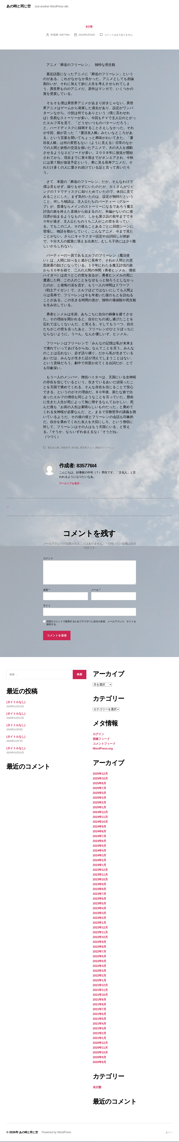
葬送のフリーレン (108, 448)
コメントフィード (104, 744)
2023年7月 (99, 894)
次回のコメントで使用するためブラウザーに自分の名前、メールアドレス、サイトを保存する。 (91, 623)
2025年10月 (100, 779)
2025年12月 (100, 774)
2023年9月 (99, 884)
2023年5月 (99, 904)
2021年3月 (99, 1029)
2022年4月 (99, 966)
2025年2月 (99, 803)
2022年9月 (99, 942)
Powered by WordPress (57, 1132)
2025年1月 (99, 808)
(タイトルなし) (15, 702)
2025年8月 (99, 784)
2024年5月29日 (86, 35)
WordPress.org (103, 749)
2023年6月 (99, 899)
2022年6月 (99, 957)
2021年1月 (99, 1038)
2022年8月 (99, 947)
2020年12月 (100, 1043)
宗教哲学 (67, 448)
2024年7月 (99, 836)
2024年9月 (99, 827)
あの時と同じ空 (19, 6)
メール (95, 590)
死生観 (76, 448)
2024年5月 (99, 846)
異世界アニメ (89, 448)
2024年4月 (99, 851)
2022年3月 (99, 971)
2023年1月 (99, 923)
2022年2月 (99, 976)
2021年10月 (100, 995)
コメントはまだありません (119, 35)
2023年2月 (99, 918)
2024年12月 (100, 812)
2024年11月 (100, 817)
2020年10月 (100, 1053)
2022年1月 (99, 981)
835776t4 (63, 35)
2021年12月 (100, 985)
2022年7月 (99, 952)
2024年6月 (99, 841)
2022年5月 (99, 961)
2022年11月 (100, 933)
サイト (47, 606)
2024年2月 (99, 860)
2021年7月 (99, 1009)
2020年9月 (99, 1057)
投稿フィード (101, 739)
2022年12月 (100, 928)
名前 (46, 590)
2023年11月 (100, 875)
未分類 (89, 27)
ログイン (98, 734)
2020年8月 (99, 1062)
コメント (48, 559)
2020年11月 (100, 1048)
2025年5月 (99, 793)
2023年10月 (100, 880)
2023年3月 (99, 913)
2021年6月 (99, 1014)
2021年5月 (99, 1019)
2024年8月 (99, 832)
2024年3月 (99, 856)
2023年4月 (99, 908)
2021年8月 (99, 1005)
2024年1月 (99, 865)
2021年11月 (100, 990)
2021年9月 (99, 1000)
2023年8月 (99, 889)
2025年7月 (99, 788)
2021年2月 (99, 1033)
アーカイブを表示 (71, 484)
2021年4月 (99, 1024)
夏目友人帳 (54, 448)
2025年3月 (99, 798)
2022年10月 (100, 937)
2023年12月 (100, 870)
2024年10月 (100, 822)
